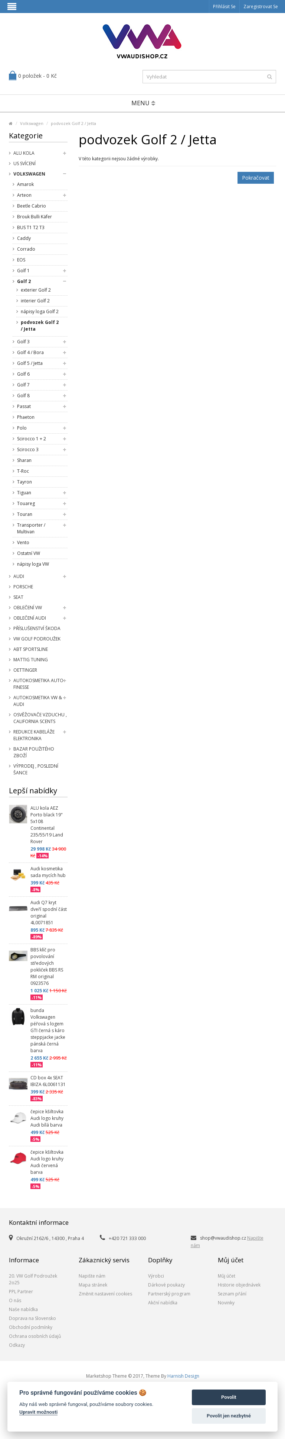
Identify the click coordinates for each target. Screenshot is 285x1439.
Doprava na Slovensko (32, 1318)
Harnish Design (183, 1376)
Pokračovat (255, 177)
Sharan (24, 460)
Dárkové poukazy (166, 1285)
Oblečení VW (27, 607)
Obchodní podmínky (30, 1327)
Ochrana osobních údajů (35, 1336)
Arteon (24, 195)
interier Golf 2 (35, 301)
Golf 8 (23, 395)
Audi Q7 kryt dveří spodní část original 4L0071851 (48, 912)
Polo (22, 428)
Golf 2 (24, 281)
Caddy (24, 238)
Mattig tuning (30, 659)
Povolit (228, 1397)
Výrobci (156, 1276)
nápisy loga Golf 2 (40, 311)
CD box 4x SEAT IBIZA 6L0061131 (48, 1081)
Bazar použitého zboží (33, 752)
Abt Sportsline (30, 649)
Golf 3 (23, 341)
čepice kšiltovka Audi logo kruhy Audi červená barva (46, 1162)
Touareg (26, 503)
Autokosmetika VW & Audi (37, 700)
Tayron (24, 482)
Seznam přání (232, 1294)
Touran (24, 514)
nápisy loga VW (33, 564)
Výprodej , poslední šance (35, 769)
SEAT (18, 597)
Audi (18, 576)
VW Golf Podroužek (36, 639)
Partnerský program (169, 1294)
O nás (15, 1300)
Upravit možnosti (38, 1412)
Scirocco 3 (28, 449)
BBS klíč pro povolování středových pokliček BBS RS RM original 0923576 (46, 966)
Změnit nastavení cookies (105, 1294)
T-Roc (23, 471)
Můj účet (226, 1276)
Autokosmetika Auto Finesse (38, 683)
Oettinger (25, 670)
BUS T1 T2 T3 (31, 227)
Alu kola (24, 153)
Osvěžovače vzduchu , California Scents (40, 718)
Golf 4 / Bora (30, 352)
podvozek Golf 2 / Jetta (73, 123)
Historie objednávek (239, 1285)
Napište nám (92, 1276)
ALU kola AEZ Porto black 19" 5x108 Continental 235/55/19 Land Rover (46, 825)
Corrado (26, 249)
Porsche (23, 587)
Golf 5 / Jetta (30, 363)
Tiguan (24, 492)
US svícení (24, 163)
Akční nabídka (162, 1303)
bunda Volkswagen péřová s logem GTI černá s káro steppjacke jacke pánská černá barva (47, 1030)
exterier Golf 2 (36, 290)
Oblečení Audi (29, 618)
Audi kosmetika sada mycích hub (48, 872)
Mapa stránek (93, 1285)
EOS (21, 260)
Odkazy (17, 1345)
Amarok (25, 184)
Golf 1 (23, 270)
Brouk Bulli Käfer (34, 216)
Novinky (226, 1303)
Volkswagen (31, 123)
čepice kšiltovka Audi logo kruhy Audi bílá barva (46, 1118)
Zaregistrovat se (260, 6)
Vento (23, 542)
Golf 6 (23, 374)
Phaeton (26, 417)
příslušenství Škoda (36, 628)
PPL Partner (21, 1291)
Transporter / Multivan (31, 528)
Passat (24, 406)
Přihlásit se (224, 6)
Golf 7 (23, 385)
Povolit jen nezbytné (229, 1416)
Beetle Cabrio (31, 206)
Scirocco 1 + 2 (31, 439)
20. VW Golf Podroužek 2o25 (33, 1279)
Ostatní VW (28, 553)
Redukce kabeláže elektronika (34, 735)
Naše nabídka (23, 1309)
